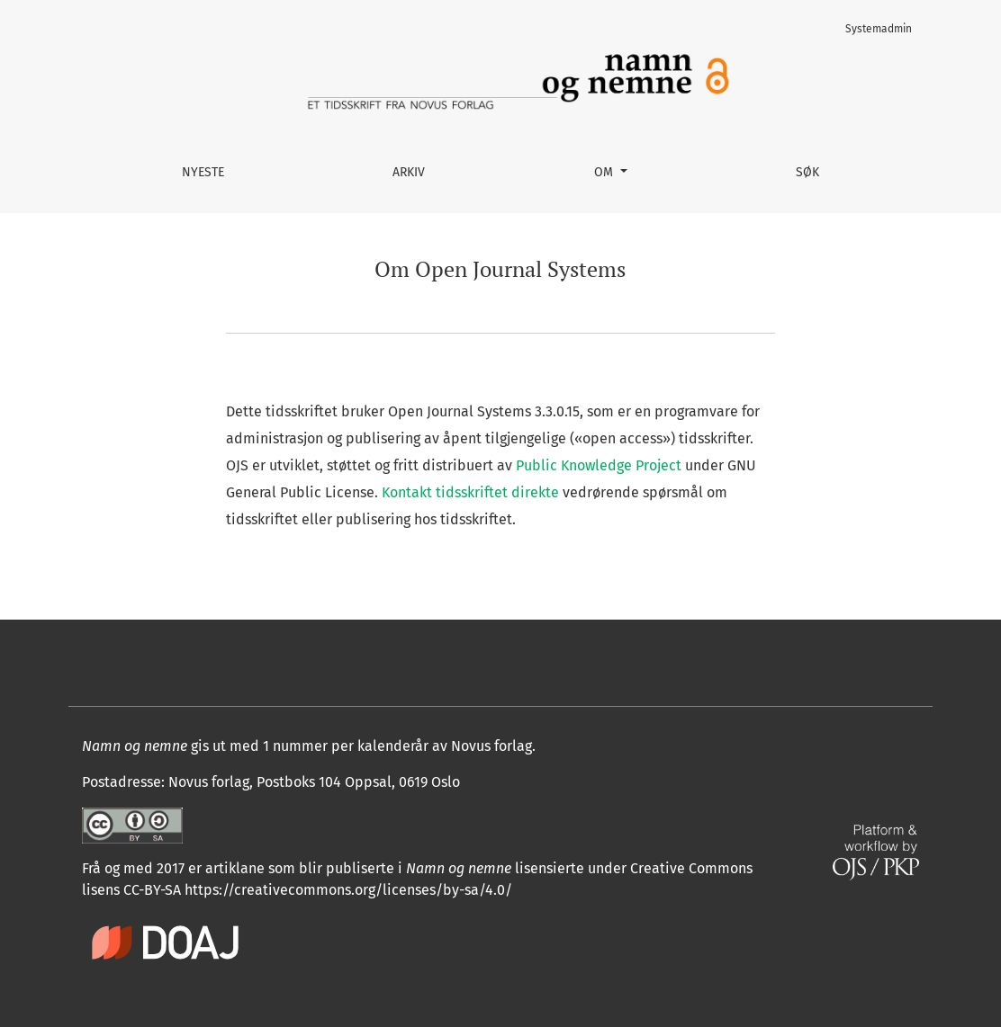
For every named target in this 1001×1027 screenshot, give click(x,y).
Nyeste (203, 172)
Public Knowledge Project (598, 465)
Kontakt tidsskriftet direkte (470, 492)
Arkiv (408, 172)
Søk (807, 172)
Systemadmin (878, 28)
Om (605, 172)
